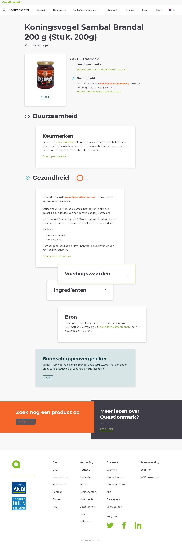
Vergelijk (45, 97)
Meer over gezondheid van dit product (99, 92)
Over (145, 10)
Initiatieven (86, 521)
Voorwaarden (114, 506)
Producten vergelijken (85, 10)
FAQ (55, 506)
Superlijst (112, 469)
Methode (85, 469)
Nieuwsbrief (59, 484)
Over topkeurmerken (55, 156)
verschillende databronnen (114, 327)
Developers (113, 499)
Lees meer (106, 429)
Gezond (42, 10)
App (109, 492)
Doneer (57, 499)
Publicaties (86, 477)
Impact (131, 10)
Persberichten (88, 492)
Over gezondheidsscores (57, 256)
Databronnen (87, 506)
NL (172, 10)
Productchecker (15, 10)
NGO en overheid (150, 477)
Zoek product (26, 421)
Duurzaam (59, 10)
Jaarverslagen (61, 477)
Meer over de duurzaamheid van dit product (102, 70)
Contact (57, 492)
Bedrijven (145, 469)
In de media (86, 499)
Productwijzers (115, 477)
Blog (158, 10)
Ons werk (113, 10)
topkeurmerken (66, 142)
